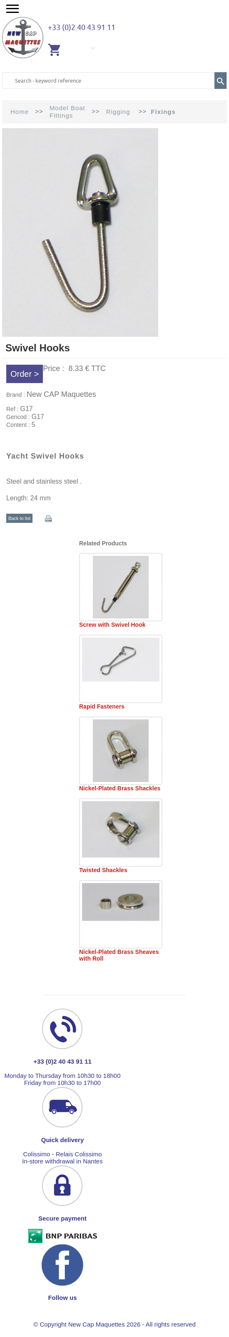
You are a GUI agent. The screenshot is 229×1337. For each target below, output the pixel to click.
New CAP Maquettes (61, 394)
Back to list (19, 518)
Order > (24, 373)
